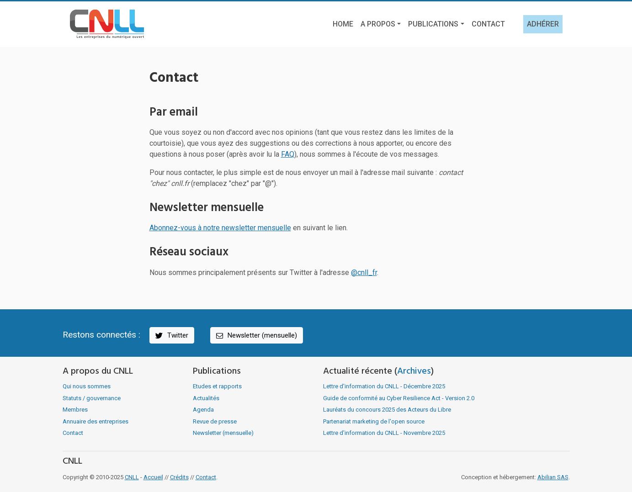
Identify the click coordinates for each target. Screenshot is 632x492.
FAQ (287, 154)
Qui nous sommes (87, 386)
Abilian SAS (552, 477)
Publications (433, 24)
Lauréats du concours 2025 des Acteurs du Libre (387, 409)
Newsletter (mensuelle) (256, 335)
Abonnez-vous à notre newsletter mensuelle (220, 227)
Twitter (171, 335)
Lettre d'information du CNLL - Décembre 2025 (384, 386)
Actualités (206, 398)
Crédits (179, 477)
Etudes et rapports (217, 386)
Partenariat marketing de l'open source (374, 421)
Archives (414, 371)
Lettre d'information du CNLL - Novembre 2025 (384, 432)
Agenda (203, 409)
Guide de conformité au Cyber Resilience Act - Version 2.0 (398, 398)
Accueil (153, 477)
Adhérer (543, 24)
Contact (488, 24)
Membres (75, 409)
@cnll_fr (364, 272)
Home (343, 24)
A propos (378, 24)
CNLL (132, 477)
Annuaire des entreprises (95, 421)
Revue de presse (215, 421)
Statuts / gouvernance (92, 398)
